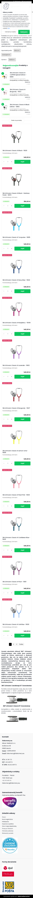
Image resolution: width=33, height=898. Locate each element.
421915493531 (11, 751)
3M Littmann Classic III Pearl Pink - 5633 (16, 495)
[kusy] (8, 162)
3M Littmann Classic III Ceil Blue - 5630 (16, 624)
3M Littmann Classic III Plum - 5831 (14, 582)
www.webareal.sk (24, 896)
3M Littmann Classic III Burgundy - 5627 (16, 408)
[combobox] (17, 50)
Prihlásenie (5, 822)
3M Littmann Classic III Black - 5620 (15, 150)
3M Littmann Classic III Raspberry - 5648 (16, 323)
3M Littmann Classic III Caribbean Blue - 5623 (16, 538)
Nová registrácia (7, 819)
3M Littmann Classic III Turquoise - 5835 (16, 237)
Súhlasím (24, 32)
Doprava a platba (8, 824)
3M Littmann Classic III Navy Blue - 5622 (16, 280)
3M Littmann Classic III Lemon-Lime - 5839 (15, 451)
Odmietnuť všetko (10, 32)
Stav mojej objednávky (9, 826)
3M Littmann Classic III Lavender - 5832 (16, 365)
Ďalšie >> (21, 644)
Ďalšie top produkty (16, 120)
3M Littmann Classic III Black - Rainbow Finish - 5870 (16, 194)
